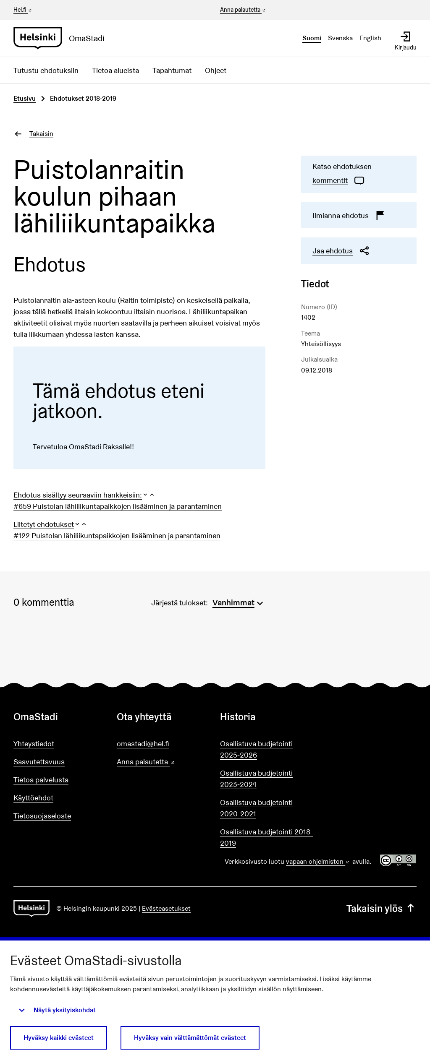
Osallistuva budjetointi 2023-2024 (256, 778)
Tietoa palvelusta (40, 779)
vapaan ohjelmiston (318, 861)
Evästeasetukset (166, 908)
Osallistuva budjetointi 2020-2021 (256, 807)
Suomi (311, 38)
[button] (84, 495)
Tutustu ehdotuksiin (46, 70)
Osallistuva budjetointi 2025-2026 (256, 749)
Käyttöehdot (33, 797)
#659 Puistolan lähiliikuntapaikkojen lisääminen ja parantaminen (117, 506)
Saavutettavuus (39, 761)
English (370, 38)
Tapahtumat (171, 70)
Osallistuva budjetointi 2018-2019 (266, 837)
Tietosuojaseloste (42, 816)
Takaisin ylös (381, 908)
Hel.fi (23, 9)
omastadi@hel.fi (143, 743)
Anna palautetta (243, 10)
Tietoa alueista (115, 70)
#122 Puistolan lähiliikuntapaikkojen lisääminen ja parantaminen (116, 535)
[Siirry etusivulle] (62, 38)
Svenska (340, 38)
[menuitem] (238, 601)
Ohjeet (215, 70)
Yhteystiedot (33, 743)
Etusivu (24, 98)
